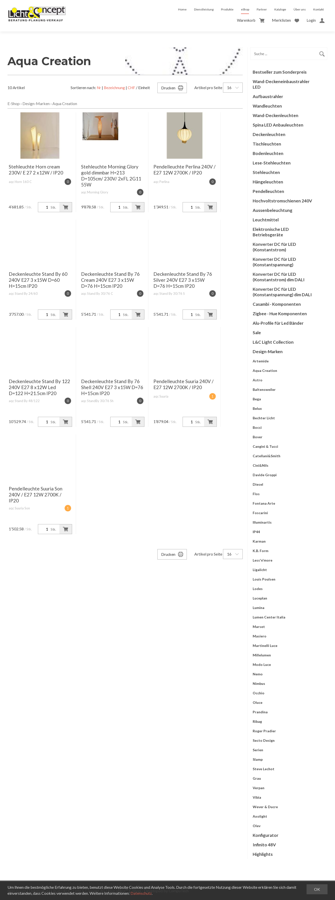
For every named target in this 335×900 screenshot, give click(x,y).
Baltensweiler (264, 389)
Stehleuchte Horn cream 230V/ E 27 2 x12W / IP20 (36, 169)
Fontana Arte (264, 503)
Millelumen (262, 655)
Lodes (258, 589)
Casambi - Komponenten (277, 304)
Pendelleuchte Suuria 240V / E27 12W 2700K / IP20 (183, 384)
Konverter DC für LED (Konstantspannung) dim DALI (282, 292)
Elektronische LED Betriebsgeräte (271, 232)
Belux (257, 408)
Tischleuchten (267, 144)
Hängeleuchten (268, 181)
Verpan (258, 788)
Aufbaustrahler (268, 96)
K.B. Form (260, 551)
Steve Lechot (263, 769)
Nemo (258, 674)
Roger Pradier (264, 731)
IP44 (256, 532)
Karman (259, 541)
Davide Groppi (265, 475)
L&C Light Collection (273, 342)
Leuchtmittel (266, 219)
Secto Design (264, 740)
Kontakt (318, 9)
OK (317, 889)
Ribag (257, 721)
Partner (262, 9)
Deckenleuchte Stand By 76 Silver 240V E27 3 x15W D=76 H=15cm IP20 (182, 280)
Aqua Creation (64, 103)
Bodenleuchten (268, 153)
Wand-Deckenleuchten (275, 115)
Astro (257, 380)
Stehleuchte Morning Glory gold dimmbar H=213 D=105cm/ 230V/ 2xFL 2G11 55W (111, 175)
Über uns (300, 9)
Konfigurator (265, 835)
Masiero (259, 636)
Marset (259, 626)
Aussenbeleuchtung (272, 210)
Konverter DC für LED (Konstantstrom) (274, 247)
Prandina (260, 712)
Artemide (261, 361)
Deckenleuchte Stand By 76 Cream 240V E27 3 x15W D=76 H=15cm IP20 (110, 280)
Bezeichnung (113, 87)
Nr (96, 87)
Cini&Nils (260, 465)
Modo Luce (262, 664)
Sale (257, 332)
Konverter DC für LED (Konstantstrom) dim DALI (279, 277)
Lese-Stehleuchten (272, 162)
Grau (257, 778)
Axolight (260, 816)
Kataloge (280, 9)
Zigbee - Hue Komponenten (280, 313)
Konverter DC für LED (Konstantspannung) (274, 262)
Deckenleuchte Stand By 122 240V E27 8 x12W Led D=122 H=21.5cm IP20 (39, 387)
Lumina (258, 607)
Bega (257, 399)
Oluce (257, 702)
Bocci (257, 427)
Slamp (258, 759)
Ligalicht (260, 570)
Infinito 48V (264, 844)
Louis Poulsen (264, 579)
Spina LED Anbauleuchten (278, 125)
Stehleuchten (266, 172)
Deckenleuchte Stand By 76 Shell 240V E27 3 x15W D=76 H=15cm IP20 (112, 387)
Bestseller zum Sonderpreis (280, 72)
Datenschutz (141, 893)
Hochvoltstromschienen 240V (282, 200)
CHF (130, 87)
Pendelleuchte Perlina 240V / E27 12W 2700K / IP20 (184, 169)
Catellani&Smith (266, 456)
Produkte (227, 9)
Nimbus (259, 683)
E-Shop (13, 103)
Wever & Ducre (265, 807)
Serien (258, 750)
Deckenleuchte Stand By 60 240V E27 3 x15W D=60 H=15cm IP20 (38, 280)
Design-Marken (36, 103)
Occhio (258, 693)
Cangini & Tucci (265, 446)
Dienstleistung (204, 9)
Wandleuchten (267, 106)
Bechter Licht (264, 418)
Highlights (263, 854)
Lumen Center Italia (269, 617)
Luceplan (260, 598)
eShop (245, 9)
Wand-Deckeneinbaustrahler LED (281, 84)
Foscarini (260, 513)
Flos (256, 494)
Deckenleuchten (269, 134)
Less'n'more (262, 560)
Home (182, 9)
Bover (257, 437)
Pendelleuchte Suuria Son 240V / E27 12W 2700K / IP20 (35, 494)
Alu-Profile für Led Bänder (278, 323)
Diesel (258, 484)
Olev (256, 826)
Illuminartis (262, 522)
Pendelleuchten (268, 191)
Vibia (257, 797)
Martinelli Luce (265, 645)
